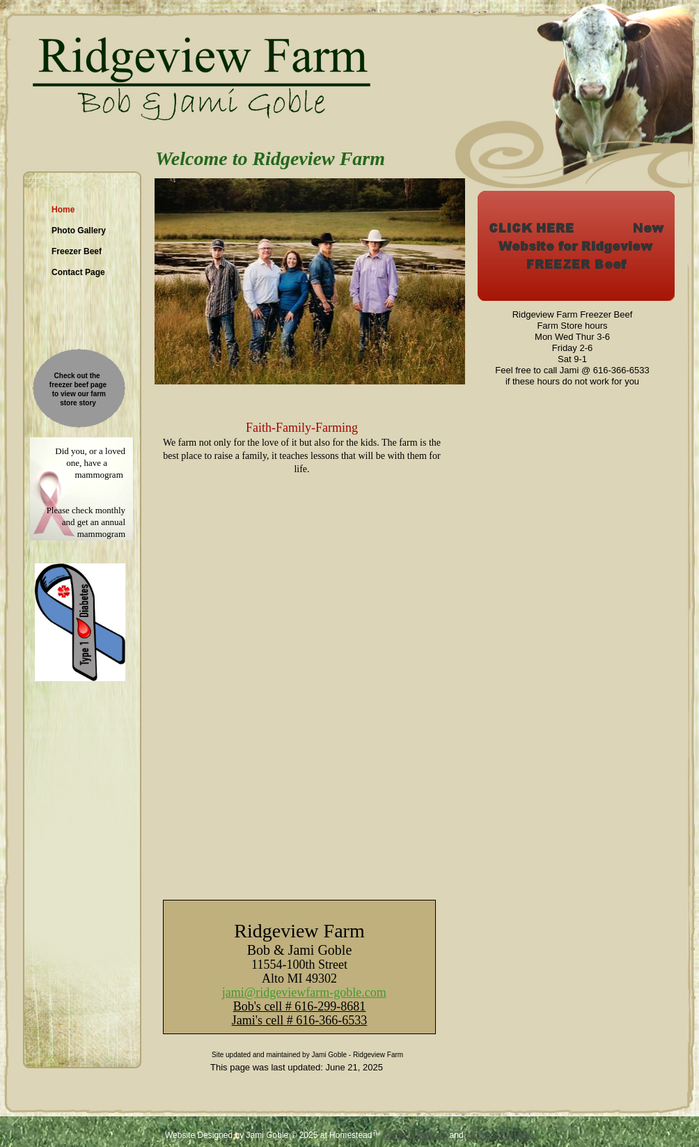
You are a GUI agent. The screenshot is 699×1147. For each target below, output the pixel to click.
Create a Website (415, 1135)
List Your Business (500, 1135)
